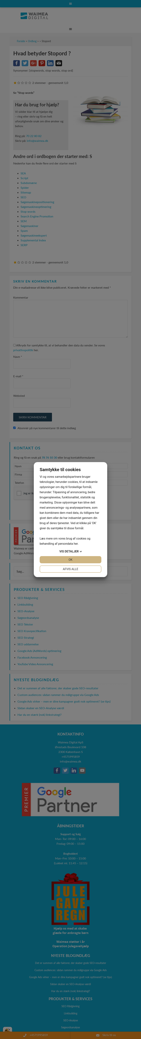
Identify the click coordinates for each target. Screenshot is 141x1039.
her (76, 543)
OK (70, 559)
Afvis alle (70, 569)
